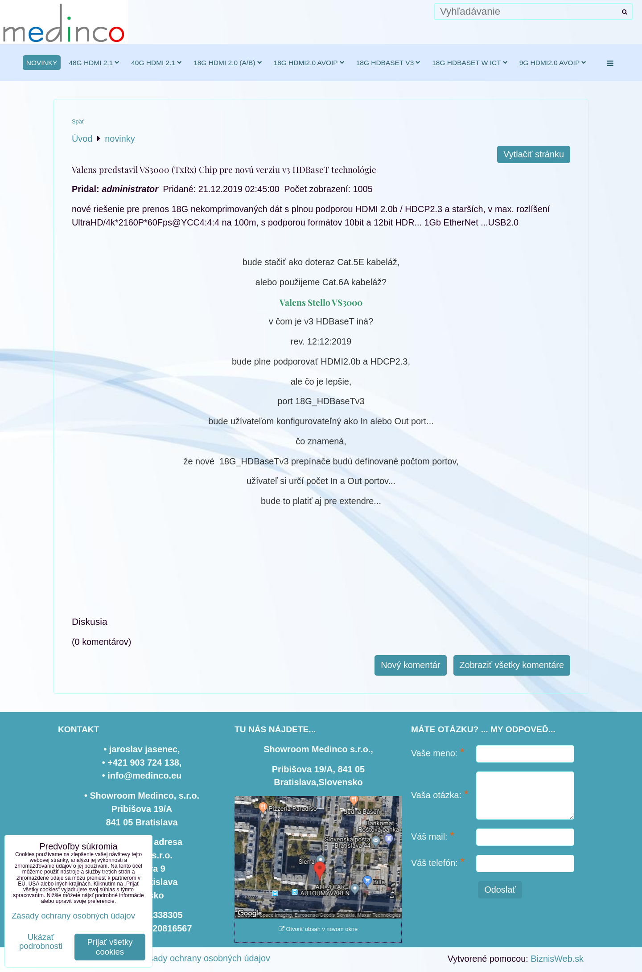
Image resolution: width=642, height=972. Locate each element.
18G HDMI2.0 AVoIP (309, 62)
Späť (78, 121)
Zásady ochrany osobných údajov (204, 958)
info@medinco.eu (144, 775)
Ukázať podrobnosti (40, 942)
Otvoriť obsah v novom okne (318, 929)
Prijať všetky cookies (110, 946)
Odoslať (499, 889)
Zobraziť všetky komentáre (512, 665)
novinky (42, 62)
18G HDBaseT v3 (388, 62)
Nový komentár (410, 665)
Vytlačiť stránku (533, 154)
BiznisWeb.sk (557, 959)
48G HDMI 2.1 (94, 62)
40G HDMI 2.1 (156, 62)
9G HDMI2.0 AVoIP (553, 62)
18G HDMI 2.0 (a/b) (227, 62)
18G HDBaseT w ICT (469, 62)
